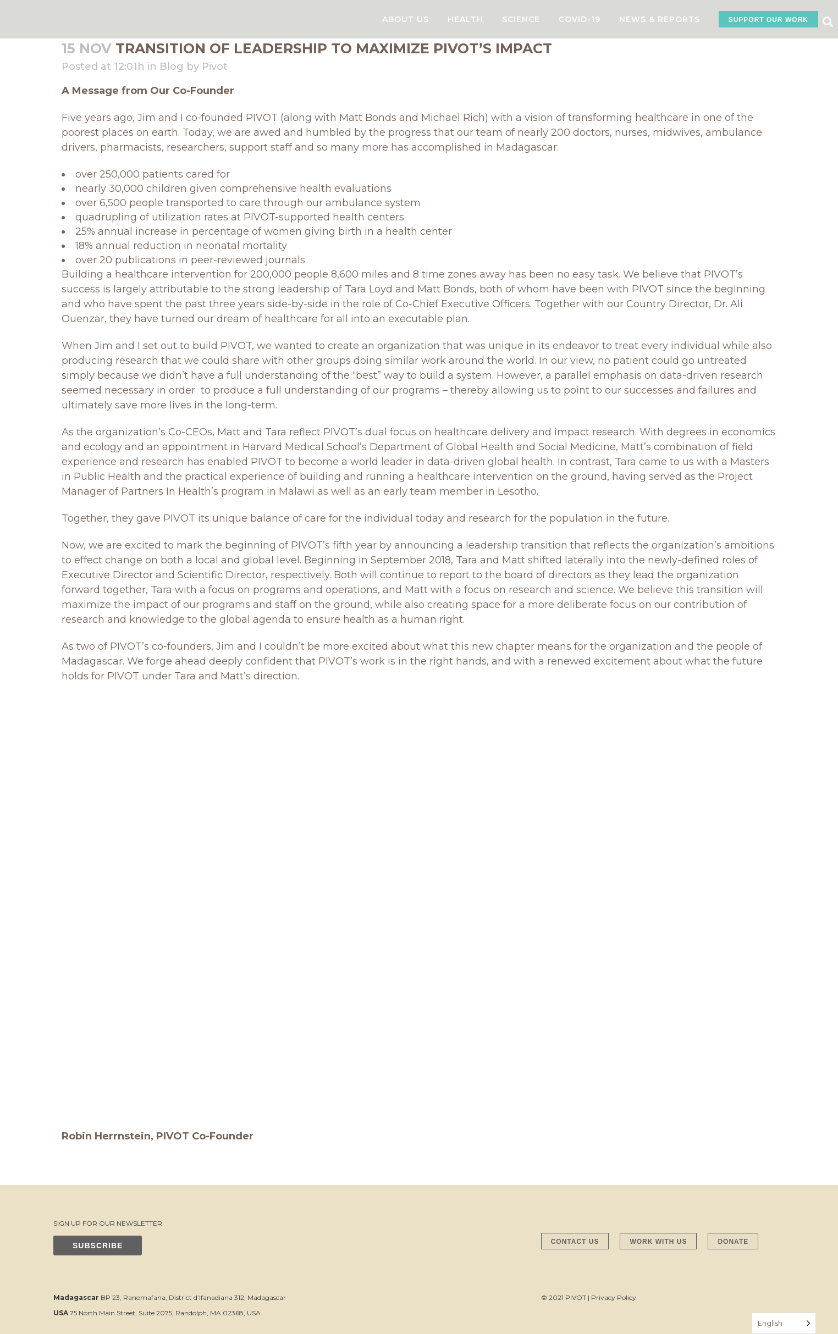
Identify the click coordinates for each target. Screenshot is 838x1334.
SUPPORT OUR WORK (768, 20)
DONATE (733, 1242)
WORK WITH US (658, 1242)
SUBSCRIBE (98, 1245)
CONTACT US (575, 1242)
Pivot (215, 66)
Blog (171, 66)
